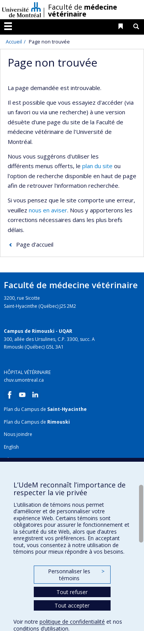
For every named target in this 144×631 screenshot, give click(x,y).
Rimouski (58, 422)
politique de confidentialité (72, 621)
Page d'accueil (34, 244)
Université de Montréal (21, 9)
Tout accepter (72, 605)
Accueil (14, 41)
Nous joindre (18, 434)
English (11, 447)
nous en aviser (48, 210)
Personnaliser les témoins (76, 575)
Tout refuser (72, 592)
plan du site (97, 166)
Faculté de (82, 10)
